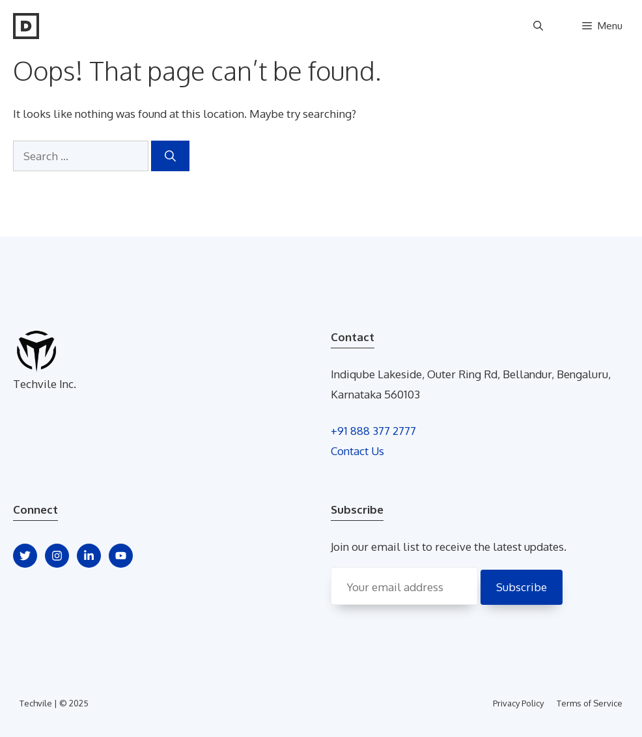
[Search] (170, 156)
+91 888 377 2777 (373, 431)
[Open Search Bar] (538, 26)
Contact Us (357, 451)
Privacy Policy (518, 703)
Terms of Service (589, 703)
